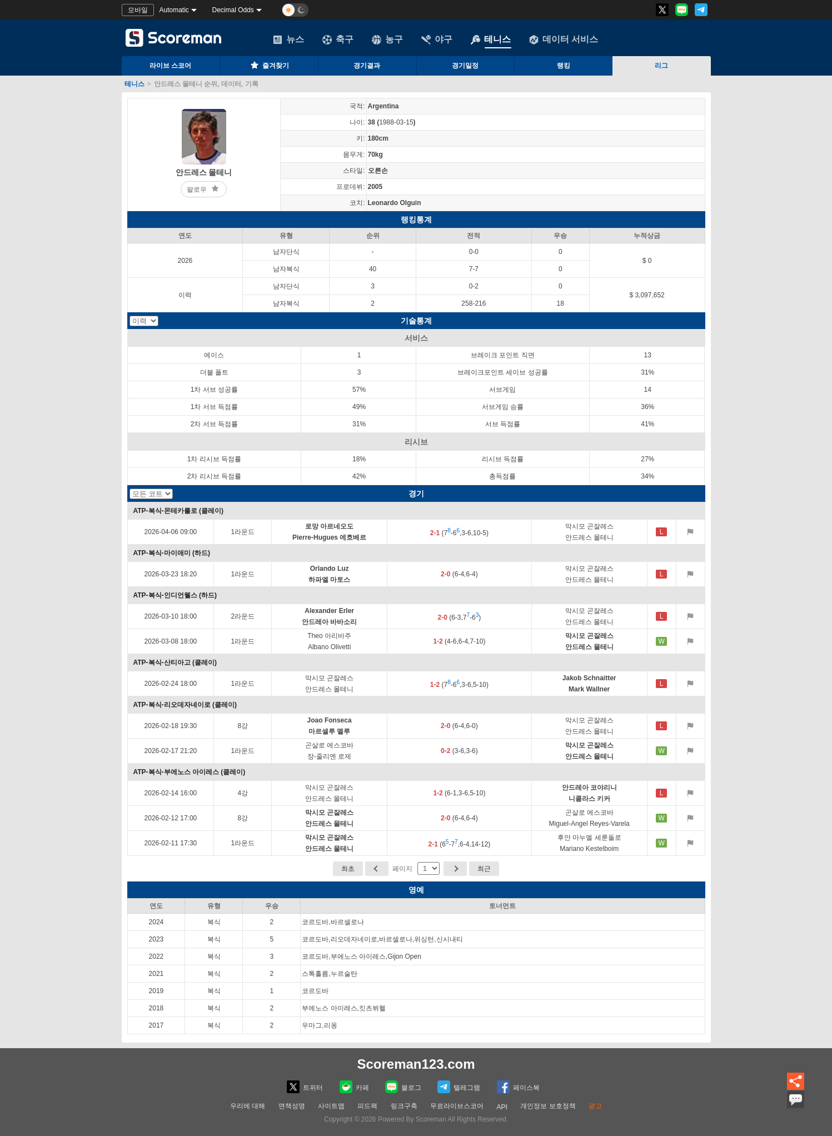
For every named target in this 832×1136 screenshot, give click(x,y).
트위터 (305, 1086)
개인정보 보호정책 (547, 1106)
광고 (595, 1106)
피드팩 (367, 1106)
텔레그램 (458, 1086)
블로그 (403, 1086)
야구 (436, 39)
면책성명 (291, 1106)
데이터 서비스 (563, 39)
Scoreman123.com (416, 1064)
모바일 (138, 10)
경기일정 (465, 65)
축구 (337, 39)
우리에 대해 (247, 1106)
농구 (387, 39)
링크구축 (404, 1106)
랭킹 (563, 65)
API (502, 1107)
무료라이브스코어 (457, 1106)
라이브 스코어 (170, 65)
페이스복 (518, 1086)
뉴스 (288, 39)
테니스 (491, 39)
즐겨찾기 (269, 65)
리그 (661, 65)
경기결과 (366, 65)
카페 (354, 1086)
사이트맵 (331, 1106)
